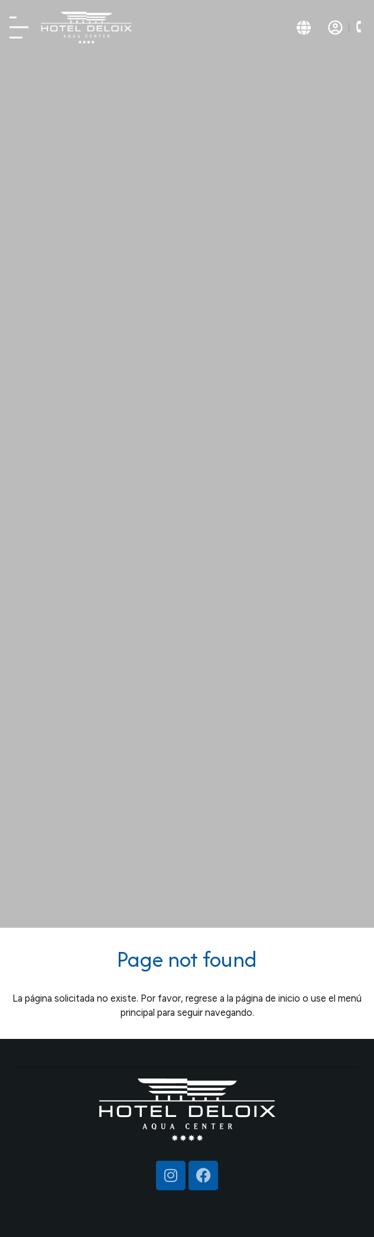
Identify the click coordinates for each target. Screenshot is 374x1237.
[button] (358, 27)
